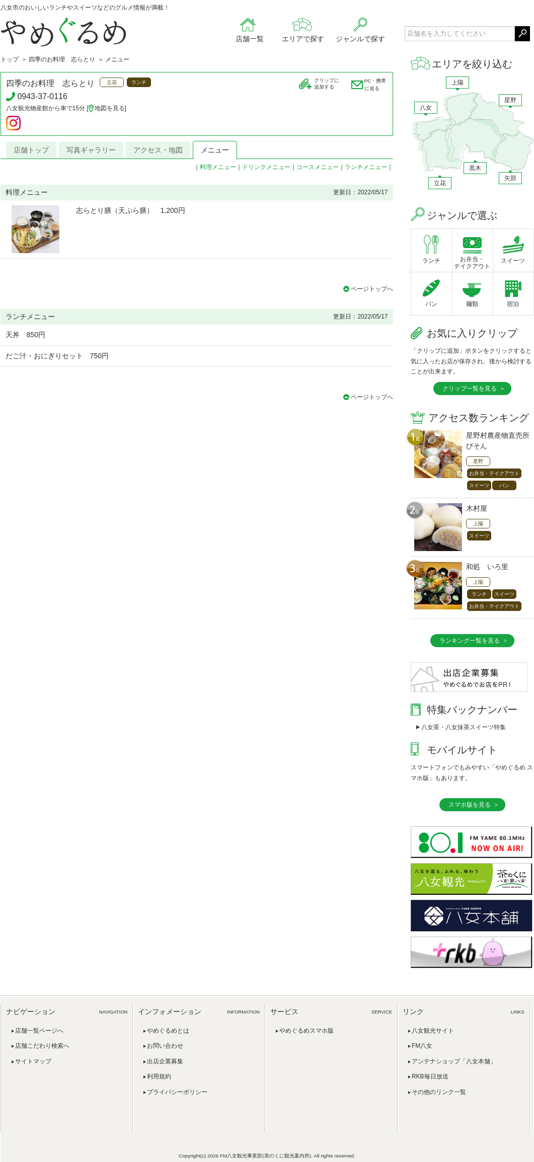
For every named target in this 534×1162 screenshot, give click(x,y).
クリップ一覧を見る (469, 388)
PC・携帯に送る (375, 84)
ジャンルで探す (360, 39)
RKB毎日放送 (430, 1076)
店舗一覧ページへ (39, 1030)
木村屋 (476, 508)
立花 (440, 183)
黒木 (475, 168)
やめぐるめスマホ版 (306, 1030)
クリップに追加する (326, 84)
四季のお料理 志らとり (62, 59)
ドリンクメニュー (266, 167)
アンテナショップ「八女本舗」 (454, 1061)
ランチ (431, 260)
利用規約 (159, 1076)
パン (431, 303)
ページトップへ (372, 288)
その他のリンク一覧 (439, 1092)
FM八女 (422, 1045)
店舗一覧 (250, 39)
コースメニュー (317, 167)
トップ (10, 59)
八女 (426, 107)
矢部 (510, 178)
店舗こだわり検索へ (42, 1045)
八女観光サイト (433, 1030)
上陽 (457, 82)
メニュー (215, 150)
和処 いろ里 (487, 567)
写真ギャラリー (91, 150)
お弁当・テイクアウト (472, 263)
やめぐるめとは (168, 1030)
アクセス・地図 (158, 150)
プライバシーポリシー (177, 1092)
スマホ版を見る (469, 804)
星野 (510, 100)
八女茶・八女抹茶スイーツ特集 (463, 727)
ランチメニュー (366, 167)
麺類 (472, 303)
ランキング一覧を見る (469, 640)
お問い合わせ (165, 1045)
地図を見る (110, 108)
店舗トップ (31, 150)
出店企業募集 (165, 1061)
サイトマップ (33, 1061)
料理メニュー (218, 167)
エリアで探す (303, 39)
